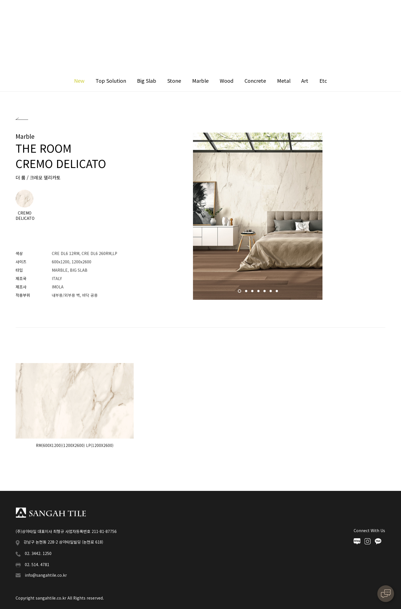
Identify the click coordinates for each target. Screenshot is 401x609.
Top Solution (111, 80)
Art (304, 80)
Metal (283, 80)
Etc (323, 80)
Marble (200, 80)
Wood (226, 80)
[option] (257, 217)
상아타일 (31, 14)
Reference (199, 14)
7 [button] (277, 293)
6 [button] (271, 293)
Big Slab (146, 80)
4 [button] (259, 293)
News (231, 14)
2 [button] (246, 293)
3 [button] (253, 293)
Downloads (265, 14)
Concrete (255, 80)
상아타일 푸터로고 (51, 513)
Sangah (126, 14)
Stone (174, 80)
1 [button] (240, 293)
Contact (302, 14)
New (79, 80)
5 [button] (265, 293)
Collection (161, 14)
